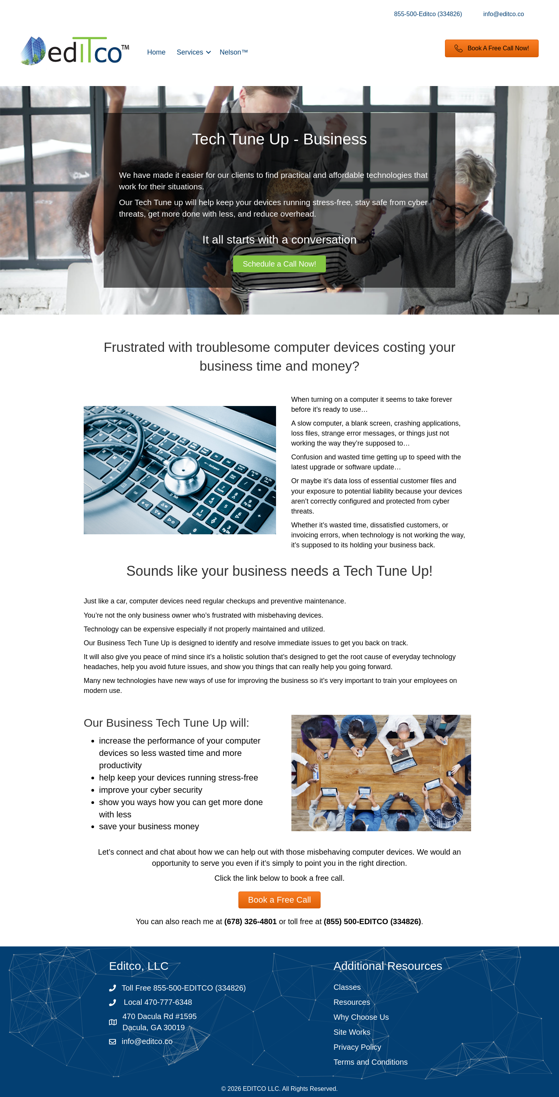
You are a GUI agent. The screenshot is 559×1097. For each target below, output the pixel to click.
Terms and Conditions (371, 1062)
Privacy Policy (357, 1047)
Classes (347, 987)
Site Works (352, 1032)
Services (190, 52)
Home (156, 52)
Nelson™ (234, 52)
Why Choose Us (361, 1017)
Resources (352, 1002)
